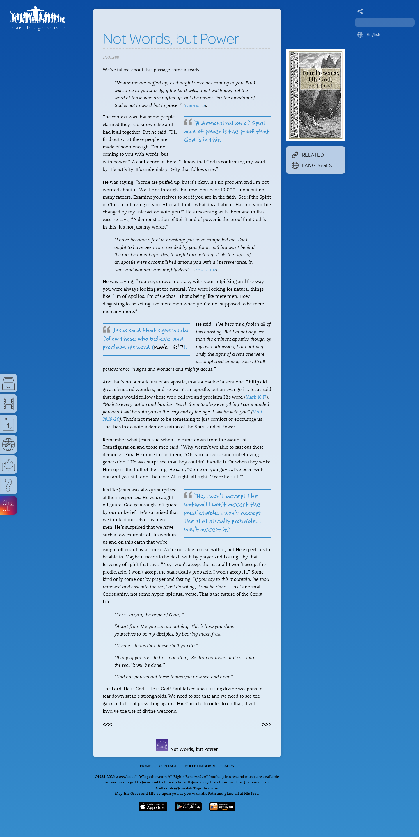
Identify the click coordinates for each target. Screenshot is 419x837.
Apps (229, 766)
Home (145, 766)
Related (308, 154)
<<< (107, 723)
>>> (266, 723)
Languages (312, 165)
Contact (168, 766)
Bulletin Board (200, 766)
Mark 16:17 (169, 347)
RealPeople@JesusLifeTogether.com (186, 787)
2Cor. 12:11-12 (206, 270)
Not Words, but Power (187, 749)
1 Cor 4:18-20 (195, 105)
